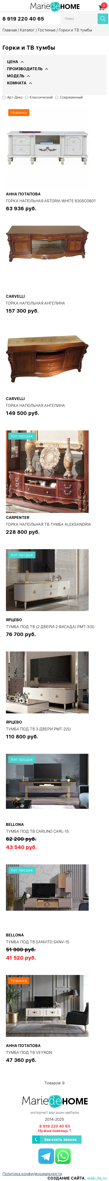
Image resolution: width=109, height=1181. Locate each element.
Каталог (27, 30)
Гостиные (47, 30)
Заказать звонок (60, 1139)
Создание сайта (66, 1178)
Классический (39, 97)
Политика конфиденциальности (32, 1174)
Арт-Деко (12, 97)
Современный (69, 97)
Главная (9, 30)
